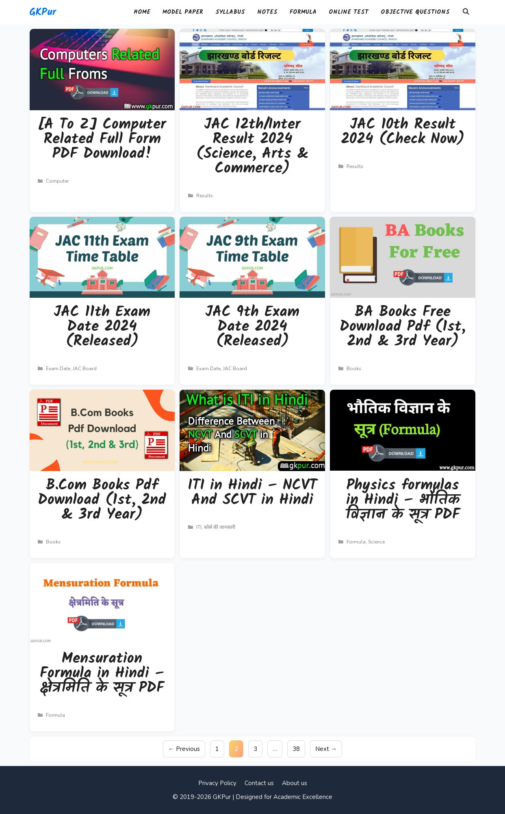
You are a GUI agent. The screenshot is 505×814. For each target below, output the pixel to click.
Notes (267, 12)
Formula (303, 12)
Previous (184, 749)
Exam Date (58, 368)
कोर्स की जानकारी (219, 527)
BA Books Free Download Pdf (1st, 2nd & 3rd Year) (403, 327)
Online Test (348, 12)
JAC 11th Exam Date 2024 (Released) (102, 327)
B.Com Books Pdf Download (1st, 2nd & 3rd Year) (102, 500)
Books (354, 368)
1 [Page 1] (219, 748)
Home (142, 12)
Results (204, 195)
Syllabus (230, 12)
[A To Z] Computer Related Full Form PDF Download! (102, 139)
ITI (199, 527)
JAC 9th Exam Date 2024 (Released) (252, 327)
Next (326, 749)
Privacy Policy (217, 783)
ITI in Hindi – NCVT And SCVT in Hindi (252, 493)
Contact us (259, 783)
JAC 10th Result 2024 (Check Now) (402, 132)
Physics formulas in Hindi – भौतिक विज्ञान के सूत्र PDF (403, 500)
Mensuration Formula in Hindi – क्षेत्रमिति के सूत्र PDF (102, 673)
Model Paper (183, 12)
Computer (57, 181)
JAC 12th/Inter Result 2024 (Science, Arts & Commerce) (252, 146)
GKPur (42, 12)
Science (376, 542)
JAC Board (85, 368)
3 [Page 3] (257, 748)
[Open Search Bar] (466, 12)
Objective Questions (415, 12)
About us (294, 783)
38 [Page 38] (298, 748)
